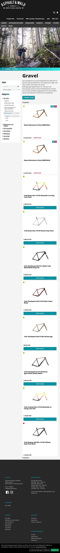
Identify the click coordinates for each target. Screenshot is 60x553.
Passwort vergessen (36, 522)
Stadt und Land (8, 111)
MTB (6, 118)
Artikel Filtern (29, 97)
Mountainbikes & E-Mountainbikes (10, 108)
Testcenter (20, 19)
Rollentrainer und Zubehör (16, 23)
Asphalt (6, 101)
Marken (10, 26)
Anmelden (34, 518)
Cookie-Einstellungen (36, 550)
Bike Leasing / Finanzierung (35, 19)
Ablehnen (47, 550)
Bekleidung (48, 23)
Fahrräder (4, 23)
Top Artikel (56, 23)
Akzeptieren (54, 550)
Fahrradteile (39, 23)
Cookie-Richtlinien (41, 547)
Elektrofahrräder (9, 103)
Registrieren (34, 520)
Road (6, 120)
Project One (10, 19)
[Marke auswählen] (11, 89)
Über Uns (55, 19)
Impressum (34, 540)
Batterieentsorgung (36, 538)
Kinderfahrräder (9, 105)
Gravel (21, 69)
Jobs (48, 19)
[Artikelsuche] (54, 12)
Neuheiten (3, 26)
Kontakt (33, 534)
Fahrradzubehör (29, 23)
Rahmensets (15, 69)
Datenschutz (34, 536)
